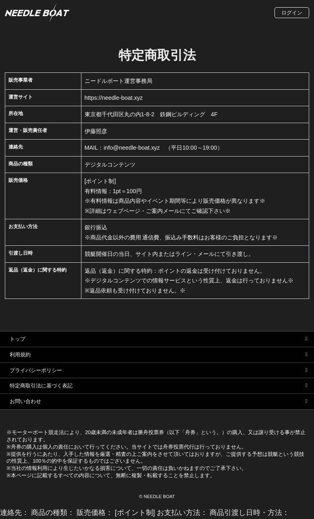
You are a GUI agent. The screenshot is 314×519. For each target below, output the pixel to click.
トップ (17, 339)
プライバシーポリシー (36, 370)
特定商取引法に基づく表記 (41, 386)
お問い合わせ (25, 401)
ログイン (291, 13)
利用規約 (20, 355)
